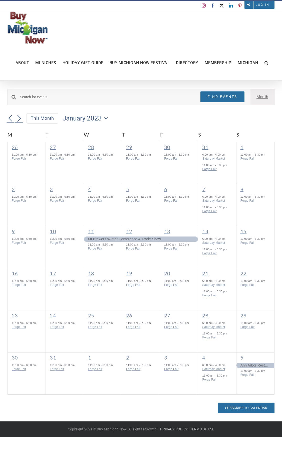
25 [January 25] (91, 315)
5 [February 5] (241, 358)
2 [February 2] (127, 358)
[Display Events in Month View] (262, 97)
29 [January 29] (243, 315)
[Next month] (19, 119)
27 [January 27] (167, 315)
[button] (266, 62)
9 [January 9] (13, 231)
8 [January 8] (241, 189)
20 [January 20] (167, 273)
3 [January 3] (51, 189)
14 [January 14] (205, 231)
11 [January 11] (91, 231)
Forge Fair (19, 158)
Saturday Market (213, 158)
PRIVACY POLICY (174, 429)
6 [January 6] (165, 189)
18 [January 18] (91, 273)
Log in (262, 5)
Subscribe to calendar (246, 408)
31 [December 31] (205, 147)
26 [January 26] (129, 315)
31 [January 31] (53, 358)
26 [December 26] (15, 147)
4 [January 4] (89, 189)
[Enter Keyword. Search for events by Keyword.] (107, 97)
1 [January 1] (241, 147)
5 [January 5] (127, 189)
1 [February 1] (89, 358)
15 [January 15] (243, 231)
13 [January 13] (167, 231)
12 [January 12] (129, 231)
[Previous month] (11, 119)
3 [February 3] (165, 358)
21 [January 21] (205, 273)
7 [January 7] (203, 189)
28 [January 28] (205, 315)
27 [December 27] (53, 147)
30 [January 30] (15, 358)
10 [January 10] (53, 231)
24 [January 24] (53, 315)
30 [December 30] (167, 147)
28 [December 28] (91, 147)
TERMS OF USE (202, 429)
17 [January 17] (53, 273)
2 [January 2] (13, 189)
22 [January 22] (243, 273)
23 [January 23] (15, 315)
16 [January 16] (15, 273)
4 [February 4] (203, 358)
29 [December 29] (129, 147)
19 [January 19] (129, 273)
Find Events (222, 97)
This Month (42, 118)
